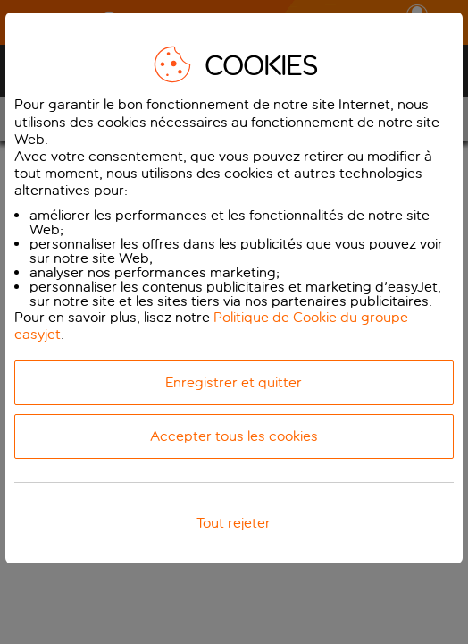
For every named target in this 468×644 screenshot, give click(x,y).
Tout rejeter (233, 522)
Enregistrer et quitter (233, 382)
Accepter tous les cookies (234, 436)
